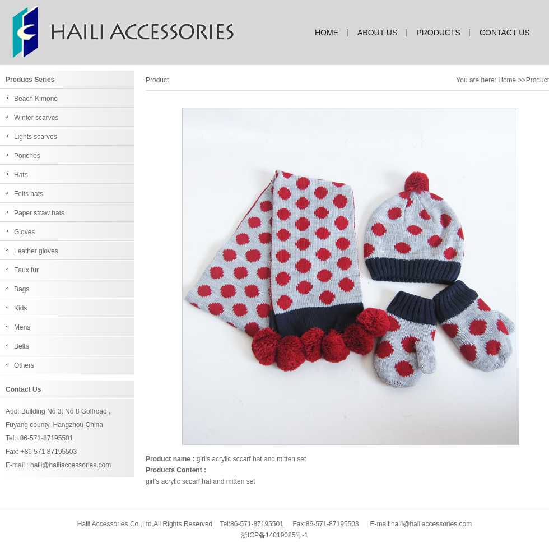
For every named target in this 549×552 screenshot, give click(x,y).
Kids (20, 308)
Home (507, 80)
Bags (21, 289)
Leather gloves (36, 251)
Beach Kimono (36, 99)
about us (377, 32)
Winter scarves (36, 118)
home (326, 32)
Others (24, 365)
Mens (22, 327)
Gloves (24, 232)
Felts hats (28, 194)
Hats (21, 175)
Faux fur (26, 270)
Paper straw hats (39, 213)
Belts (21, 346)
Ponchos (27, 156)
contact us (505, 32)
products (438, 32)
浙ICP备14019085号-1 (274, 535)
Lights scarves (35, 137)
